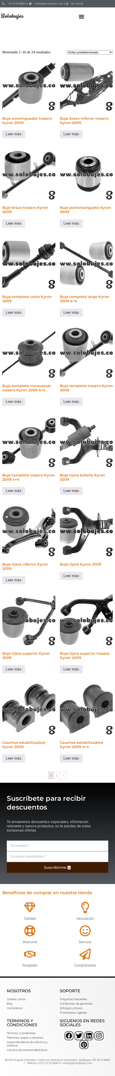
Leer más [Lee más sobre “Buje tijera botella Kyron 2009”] (71, 491)
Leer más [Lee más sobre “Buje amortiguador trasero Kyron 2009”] (13, 134)
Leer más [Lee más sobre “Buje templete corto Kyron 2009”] (13, 312)
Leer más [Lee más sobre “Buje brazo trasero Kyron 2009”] (13, 223)
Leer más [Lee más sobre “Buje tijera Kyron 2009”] (71, 576)
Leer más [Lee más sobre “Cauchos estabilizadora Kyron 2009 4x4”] (71, 758)
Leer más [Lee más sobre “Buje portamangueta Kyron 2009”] (71, 223)
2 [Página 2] (57, 775)
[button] (81, 16)
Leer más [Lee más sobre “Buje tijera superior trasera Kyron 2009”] (71, 669)
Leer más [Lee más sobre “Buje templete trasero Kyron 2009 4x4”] (13, 491)
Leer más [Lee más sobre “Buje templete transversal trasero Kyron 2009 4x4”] (13, 401)
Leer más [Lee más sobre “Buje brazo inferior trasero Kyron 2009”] (71, 134)
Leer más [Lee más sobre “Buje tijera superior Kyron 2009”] (13, 669)
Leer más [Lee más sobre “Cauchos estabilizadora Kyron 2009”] (13, 758)
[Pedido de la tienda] (90, 52)
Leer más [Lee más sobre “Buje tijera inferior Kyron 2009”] (13, 580)
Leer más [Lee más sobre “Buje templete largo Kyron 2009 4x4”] (71, 312)
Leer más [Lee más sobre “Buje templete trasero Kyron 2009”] (71, 401)
